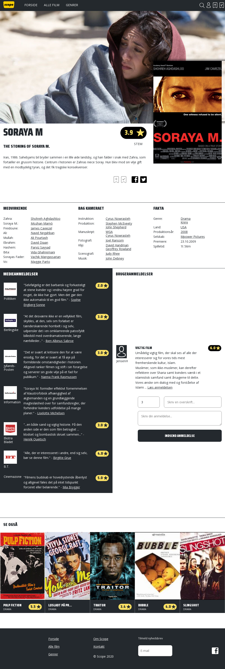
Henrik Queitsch (35, 439)
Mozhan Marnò (42, 223)
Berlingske (11, 323)
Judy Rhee (113, 253)
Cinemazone (13, 476)
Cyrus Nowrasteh (118, 218)
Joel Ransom (115, 240)
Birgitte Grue (62, 458)
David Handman (117, 245)
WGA (109, 232)
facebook (135, 179)
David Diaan (39, 242)
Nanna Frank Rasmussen (59, 377)
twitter (143, 179)
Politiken (10, 292)
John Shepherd (116, 227)
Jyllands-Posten (10, 361)
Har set (221, 5)
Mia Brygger (71, 487)
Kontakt (99, 646)
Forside (30, 5)
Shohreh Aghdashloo (45, 218)
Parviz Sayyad (40, 247)
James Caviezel (41, 228)
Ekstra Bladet (10, 433)
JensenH (122, 354)
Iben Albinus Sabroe (59, 341)
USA (184, 227)
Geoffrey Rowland (118, 249)
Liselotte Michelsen (51, 413)
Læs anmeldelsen (159, 387)
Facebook (215, 650)
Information (12, 395)
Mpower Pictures (193, 237)
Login (208, 5)
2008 (184, 232)
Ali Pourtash (39, 238)
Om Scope (100, 639)
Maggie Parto (40, 262)
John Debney (115, 258)
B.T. (10, 460)
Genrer (72, 5)
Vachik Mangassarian (46, 257)
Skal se (215, 5)
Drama (186, 218)
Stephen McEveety (119, 223)
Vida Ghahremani (43, 252)
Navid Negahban (42, 233)
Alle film (51, 5)
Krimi (184, 222)
